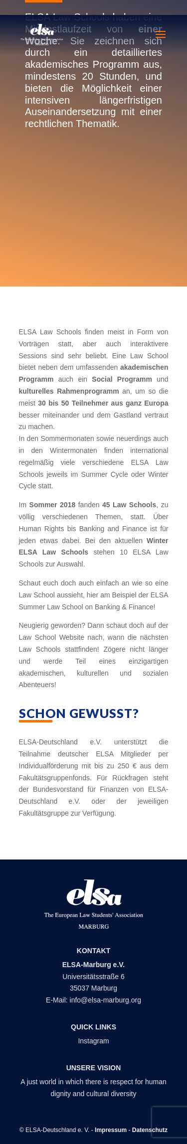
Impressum (111, 1130)
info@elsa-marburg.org (105, 1000)
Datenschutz (150, 1130)
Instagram (93, 1041)
